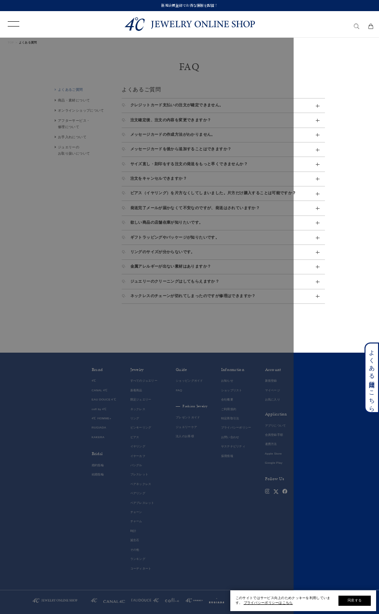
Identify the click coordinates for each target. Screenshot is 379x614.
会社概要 (227, 399)
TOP (11, 42)
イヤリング (137, 446)
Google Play (274, 462)
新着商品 (136, 390)
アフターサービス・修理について (74, 123)
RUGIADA (99, 427)
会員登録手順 (274, 434)
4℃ (94, 380)
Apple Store (273, 453)
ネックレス (137, 409)
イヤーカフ (137, 455)
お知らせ (227, 380)
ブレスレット (139, 474)
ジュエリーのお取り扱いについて (74, 150)
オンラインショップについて (81, 110)
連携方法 (271, 443)
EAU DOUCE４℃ (104, 399)
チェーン (136, 512)
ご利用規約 (228, 409)
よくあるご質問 (70, 89)
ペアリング (137, 493)
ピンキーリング (141, 427)
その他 (135, 549)
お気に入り (272, 399)
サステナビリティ (233, 446)
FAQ (179, 390)
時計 (133, 530)
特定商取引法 (230, 418)
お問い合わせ (230, 437)
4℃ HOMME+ (102, 418)
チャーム (136, 521)
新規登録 (271, 380)
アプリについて (275, 425)
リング (135, 418)
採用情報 (227, 455)
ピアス (135, 437)
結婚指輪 (98, 474)
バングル (136, 465)
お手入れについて (72, 137)
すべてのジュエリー (144, 380)
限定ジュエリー (141, 399)
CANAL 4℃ (100, 390)
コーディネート (141, 568)
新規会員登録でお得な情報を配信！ (189, 5)
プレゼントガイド (188, 417)
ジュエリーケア (186, 426)
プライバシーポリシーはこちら (268, 602)
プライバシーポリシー (236, 427)
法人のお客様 (185, 436)
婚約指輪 (98, 465)
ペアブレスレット (142, 502)
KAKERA (98, 437)
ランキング (137, 558)
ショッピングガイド (189, 380)
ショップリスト (231, 390)
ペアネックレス (141, 483)
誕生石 (135, 540)
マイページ (272, 390)
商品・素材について (74, 100)
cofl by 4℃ (99, 409)
